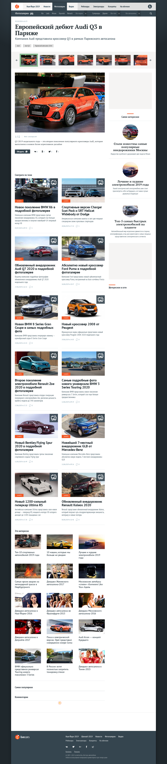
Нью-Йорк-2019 (33, 6)
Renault (70, 13)
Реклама (77, 752)
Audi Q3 (27, 46)
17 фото (19, 259)
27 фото (19, 374)
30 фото (19, 201)
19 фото (66, 318)
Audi (18, 46)
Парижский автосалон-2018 (43, 46)
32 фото (66, 374)
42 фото (66, 201)
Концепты (112, 6)
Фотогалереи (59, 6)
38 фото (66, 436)
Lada (47, 13)
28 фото (66, 259)
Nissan (54, 13)
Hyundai (62, 13)
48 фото (19, 318)
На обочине (125, 6)
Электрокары (98, 6)
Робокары (85, 6)
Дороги (105, 13)
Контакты (68, 752)
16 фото (66, 495)
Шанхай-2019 (87, 736)
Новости (47, 6)
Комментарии (21, 697)
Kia (42, 13)
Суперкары (96, 13)
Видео (71, 6)
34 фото (19, 495)
